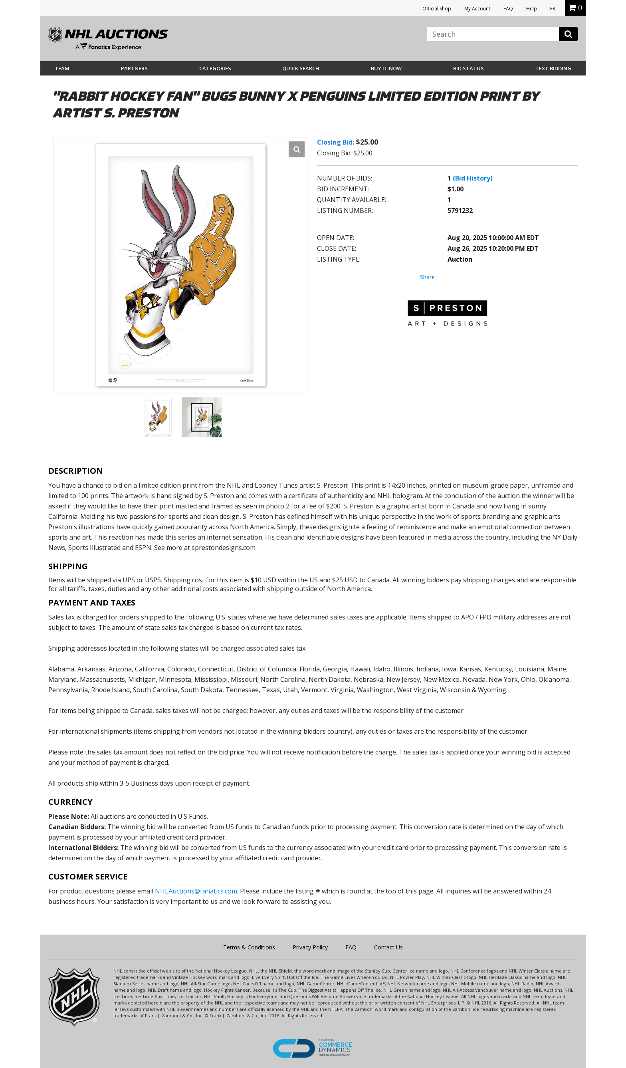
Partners (134, 68)
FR (552, 8)
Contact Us (388, 947)
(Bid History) (473, 178)
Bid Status (468, 68)
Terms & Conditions (249, 947)
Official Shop (436, 8)
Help (531, 8)
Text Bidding (553, 68)
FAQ (508, 8)
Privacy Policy (310, 947)
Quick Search (300, 68)
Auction (460, 259)
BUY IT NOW (386, 68)
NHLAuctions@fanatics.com (196, 891)
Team (62, 68)
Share (427, 277)
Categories (215, 68)
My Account (477, 8)
